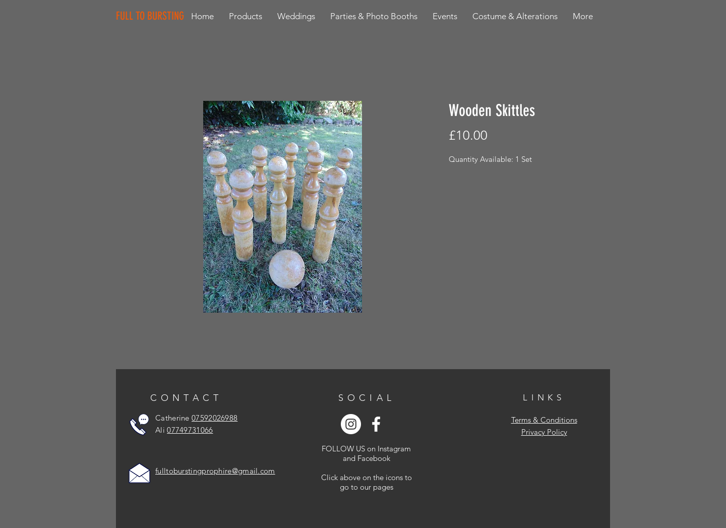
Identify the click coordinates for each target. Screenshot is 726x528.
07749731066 (190, 430)
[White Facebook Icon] (376, 424)
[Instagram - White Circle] (351, 424)
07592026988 (214, 418)
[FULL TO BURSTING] (152, 16)
